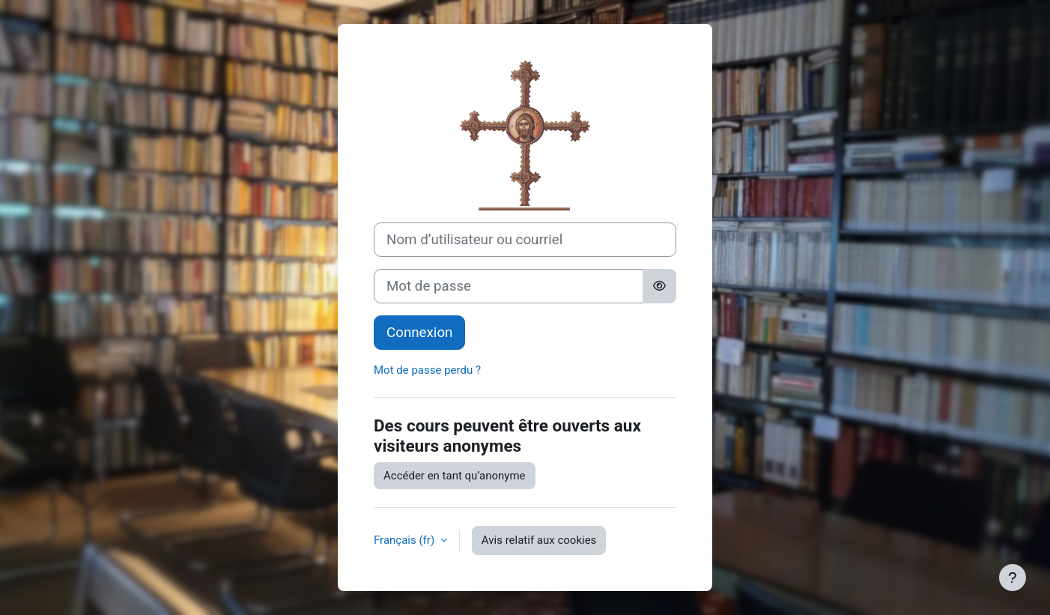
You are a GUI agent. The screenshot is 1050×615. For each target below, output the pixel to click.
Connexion (419, 332)
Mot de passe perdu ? (427, 370)
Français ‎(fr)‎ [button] (405, 540)
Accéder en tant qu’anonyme (454, 475)
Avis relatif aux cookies (539, 540)
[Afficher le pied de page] (1012, 577)
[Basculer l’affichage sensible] (659, 286)
